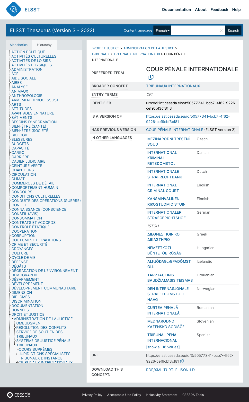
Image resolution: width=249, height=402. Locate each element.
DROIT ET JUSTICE (105, 48)
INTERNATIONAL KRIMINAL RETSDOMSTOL (162, 158)
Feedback (219, 9)
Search (233, 30)
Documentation (176, 9)
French (161, 30)
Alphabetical (19, 45)
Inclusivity (162, 395)
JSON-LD (187, 369)
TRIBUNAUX (100, 54)
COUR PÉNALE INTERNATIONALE (174, 129)
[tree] (44, 206)
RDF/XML (154, 369)
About (201, 9)
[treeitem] (30, 52)
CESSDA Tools (193, 395)
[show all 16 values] (163, 347)
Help (236, 9)
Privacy (92, 395)
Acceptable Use (124, 395)
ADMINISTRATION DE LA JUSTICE (149, 48)
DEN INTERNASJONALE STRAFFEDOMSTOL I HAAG (168, 294)
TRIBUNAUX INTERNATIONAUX (137, 54)
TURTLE (170, 369)
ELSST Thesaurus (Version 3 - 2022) (52, 30)
